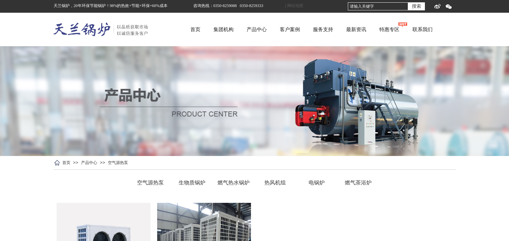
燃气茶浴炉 (358, 182)
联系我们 (448, 29)
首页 (220, 29)
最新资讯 (381, 29)
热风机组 (275, 182)
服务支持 (348, 29)
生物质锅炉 (192, 182)
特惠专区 (414, 29)
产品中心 (282, 29)
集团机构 (249, 29)
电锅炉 (317, 182)
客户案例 (315, 29)
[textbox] (378, 6)
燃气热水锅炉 (233, 182)
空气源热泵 (118, 162)
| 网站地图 (294, 5)
